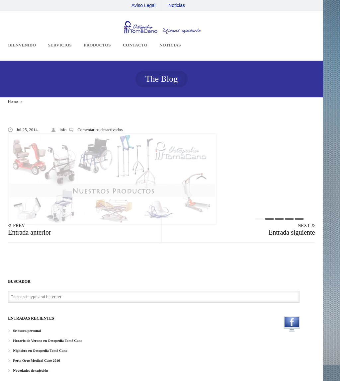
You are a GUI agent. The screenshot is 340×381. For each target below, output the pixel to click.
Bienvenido (22, 44)
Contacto (135, 44)
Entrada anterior (29, 232)
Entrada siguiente (292, 232)
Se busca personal (27, 331)
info (62, 129)
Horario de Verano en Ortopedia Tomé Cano (47, 341)
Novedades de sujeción (30, 370)
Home (13, 102)
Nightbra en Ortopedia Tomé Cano (40, 350)
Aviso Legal (143, 5)
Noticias (176, 5)
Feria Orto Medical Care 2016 (36, 360)
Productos (97, 44)
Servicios (60, 44)
